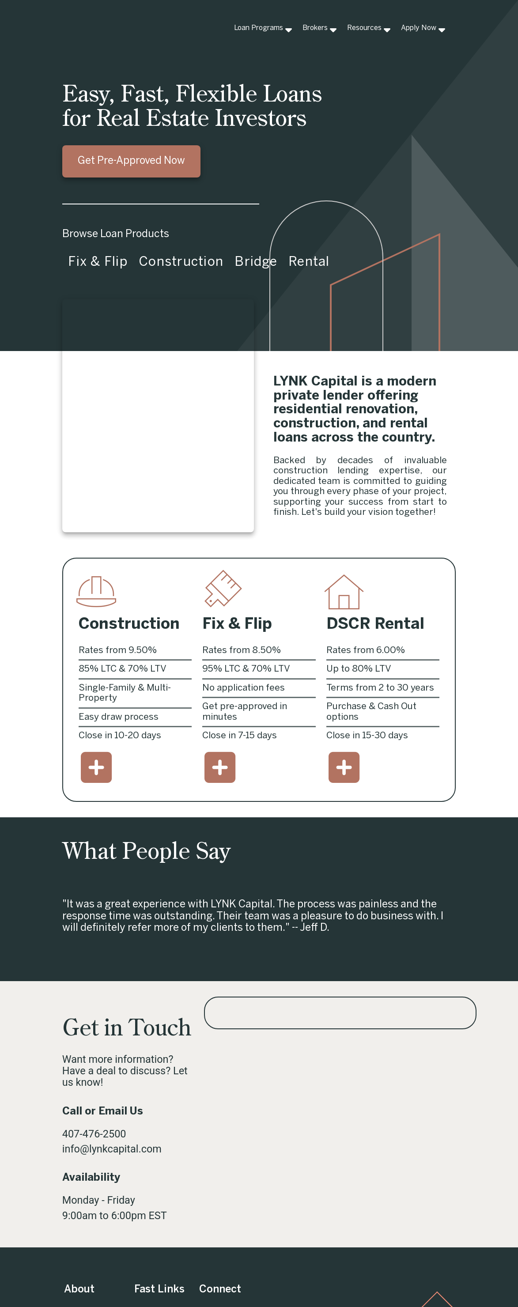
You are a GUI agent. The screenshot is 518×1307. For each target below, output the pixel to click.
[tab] (97, 262)
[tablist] (259, 262)
